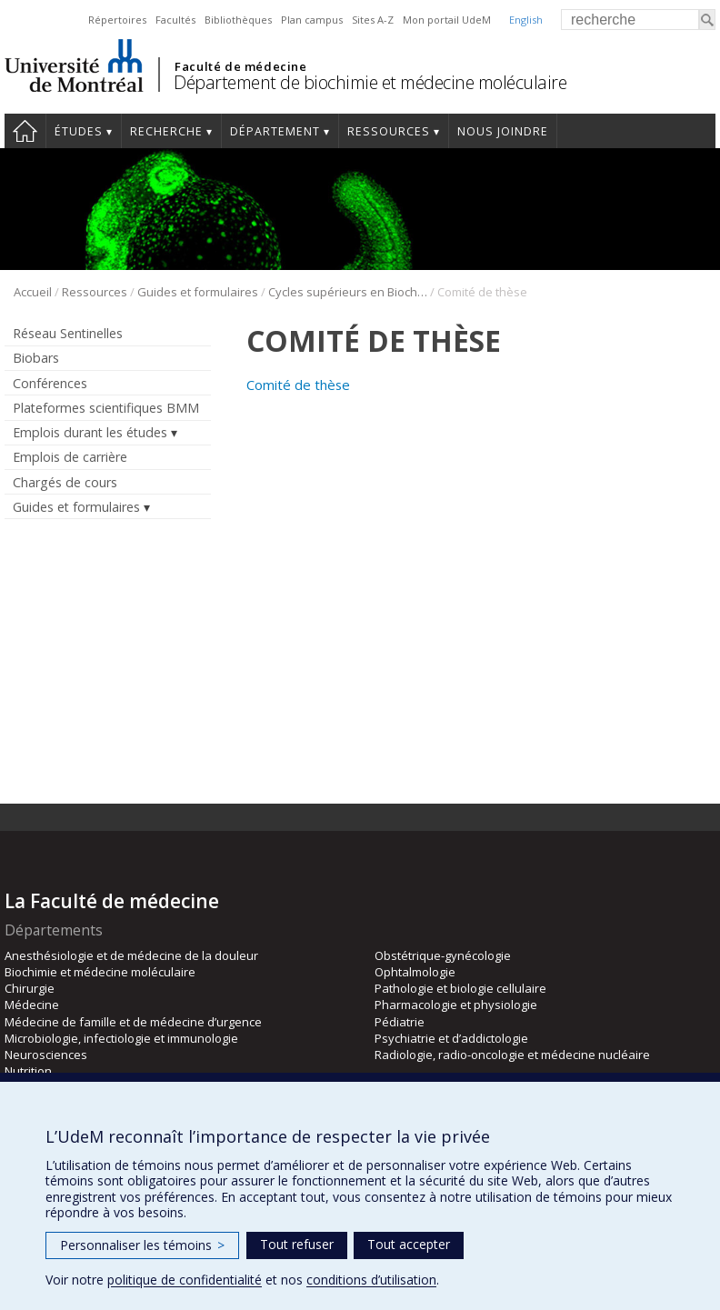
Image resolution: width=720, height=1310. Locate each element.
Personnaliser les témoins (142, 1245)
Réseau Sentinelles (68, 333)
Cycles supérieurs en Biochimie (347, 292)
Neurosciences (46, 1054)
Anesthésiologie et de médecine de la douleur (131, 955)
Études (79, 131)
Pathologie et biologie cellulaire (460, 988)
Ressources (388, 131)
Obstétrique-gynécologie (443, 955)
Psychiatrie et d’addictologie (451, 1038)
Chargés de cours (65, 482)
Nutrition (28, 1071)
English (526, 19)
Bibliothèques (238, 19)
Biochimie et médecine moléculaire (100, 972)
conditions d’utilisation (371, 1279)
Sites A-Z (373, 19)
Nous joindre (502, 131)
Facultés (175, 19)
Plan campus (312, 19)
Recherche (166, 131)
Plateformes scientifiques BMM (106, 407)
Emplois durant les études (90, 432)
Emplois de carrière (70, 456)
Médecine (32, 1004)
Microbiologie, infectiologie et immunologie (121, 1038)
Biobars (36, 357)
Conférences (50, 383)
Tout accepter (408, 1244)
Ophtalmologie (415, 972)
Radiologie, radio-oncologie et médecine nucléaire (512, 1054)
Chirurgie (30, 988)
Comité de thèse (298, 384)
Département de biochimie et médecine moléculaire (370, 82)
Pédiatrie (400, 1022)
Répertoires (117, 19)
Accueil (25, 131)
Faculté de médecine (240, 66)
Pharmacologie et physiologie (456, 1004)
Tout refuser (297, 1244)
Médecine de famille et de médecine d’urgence (133, 1022)
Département (275, 131)
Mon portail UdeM (447, 19)
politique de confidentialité (184, 1279)
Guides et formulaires (197, 292)
